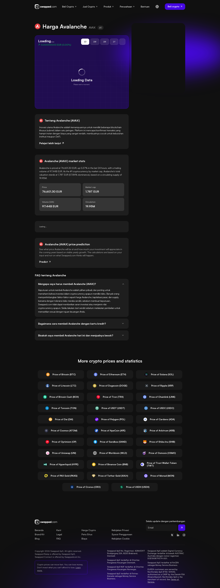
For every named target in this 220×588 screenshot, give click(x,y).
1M (104, 42)
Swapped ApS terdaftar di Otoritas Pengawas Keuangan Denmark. (123, 561)
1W (94, 42)
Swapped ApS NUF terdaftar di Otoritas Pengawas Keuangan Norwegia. (125, 568)
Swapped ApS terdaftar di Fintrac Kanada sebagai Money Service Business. (123, 576)
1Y (114, 42)
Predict (45, 261)
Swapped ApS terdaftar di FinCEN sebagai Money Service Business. (163, 563)
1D (85, 42)
